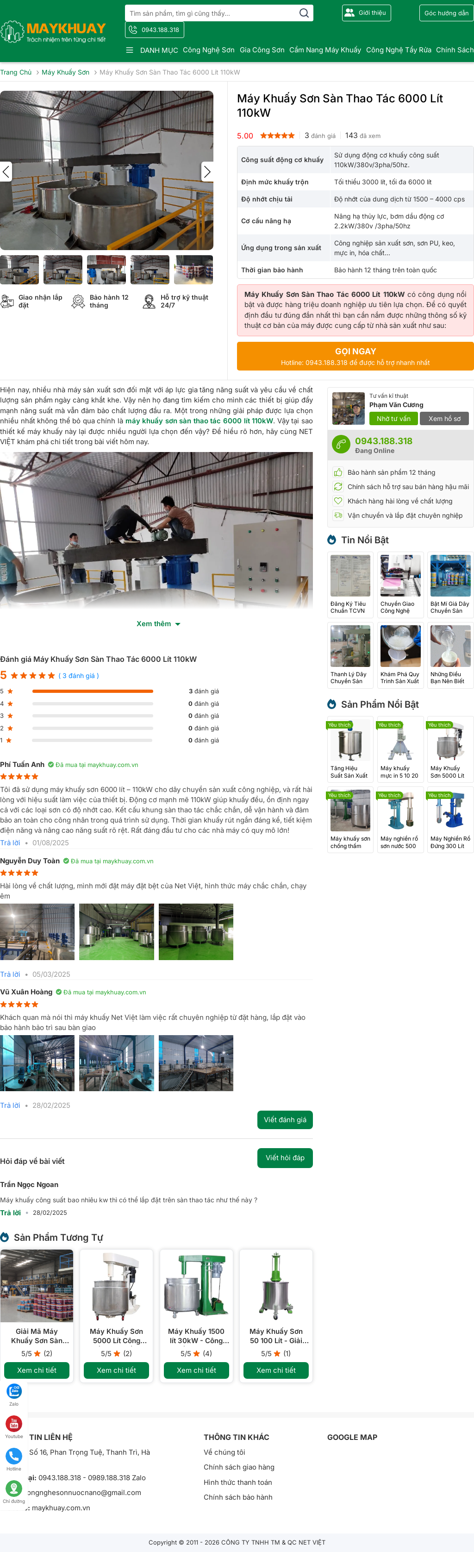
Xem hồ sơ (445, 418)
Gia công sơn (262, 49)
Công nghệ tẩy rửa (398, 49)
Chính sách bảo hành (238, 1497)
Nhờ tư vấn (394, 418)
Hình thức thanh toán (238, 1482)
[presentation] (6, 172)
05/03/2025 (51, 974)
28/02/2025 (51, 1105)
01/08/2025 (50, 842)
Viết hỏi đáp (285, 1157)
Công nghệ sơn (209, 49)
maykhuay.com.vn (61, 1507)
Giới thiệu (372, 12)
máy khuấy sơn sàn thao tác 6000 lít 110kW (199, 420)
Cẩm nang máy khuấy (325, 49)
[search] (304, 13)
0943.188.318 (160, 29)
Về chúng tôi (224, 1452)
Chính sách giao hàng (239, 1467)
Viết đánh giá (285, 1119)
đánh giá (320, 135)
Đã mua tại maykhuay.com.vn (93, 764)
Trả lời (10, 842)
